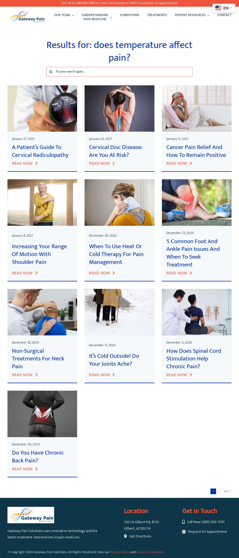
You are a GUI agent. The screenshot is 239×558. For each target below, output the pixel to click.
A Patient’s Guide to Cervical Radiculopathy (40, 151)
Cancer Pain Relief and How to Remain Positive (196, 151)
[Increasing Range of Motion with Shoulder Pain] (42, 181)
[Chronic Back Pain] (42, 392)
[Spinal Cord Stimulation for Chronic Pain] (197, 291)
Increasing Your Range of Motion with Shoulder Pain (39, 254)
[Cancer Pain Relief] (197, 87)
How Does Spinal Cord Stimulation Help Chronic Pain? (193, 358)
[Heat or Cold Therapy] (119, 181)
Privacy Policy (120, 552)
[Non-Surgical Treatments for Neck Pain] (42, 291)
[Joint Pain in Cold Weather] (119, 291)
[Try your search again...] (119, 71)
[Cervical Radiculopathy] (42, 87)
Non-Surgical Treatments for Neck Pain (38, 358)
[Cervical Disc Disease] (119, 87)
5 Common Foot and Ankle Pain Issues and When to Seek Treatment (193, 253)
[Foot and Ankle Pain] (197, 181)
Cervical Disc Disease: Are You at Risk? (115, 151)
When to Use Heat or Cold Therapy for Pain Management (116, 254)
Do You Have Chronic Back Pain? (38, 457)
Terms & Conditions (150, 552)
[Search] (51, 71)
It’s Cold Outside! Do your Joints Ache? (114, 360)
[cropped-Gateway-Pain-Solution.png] (26, 12)
